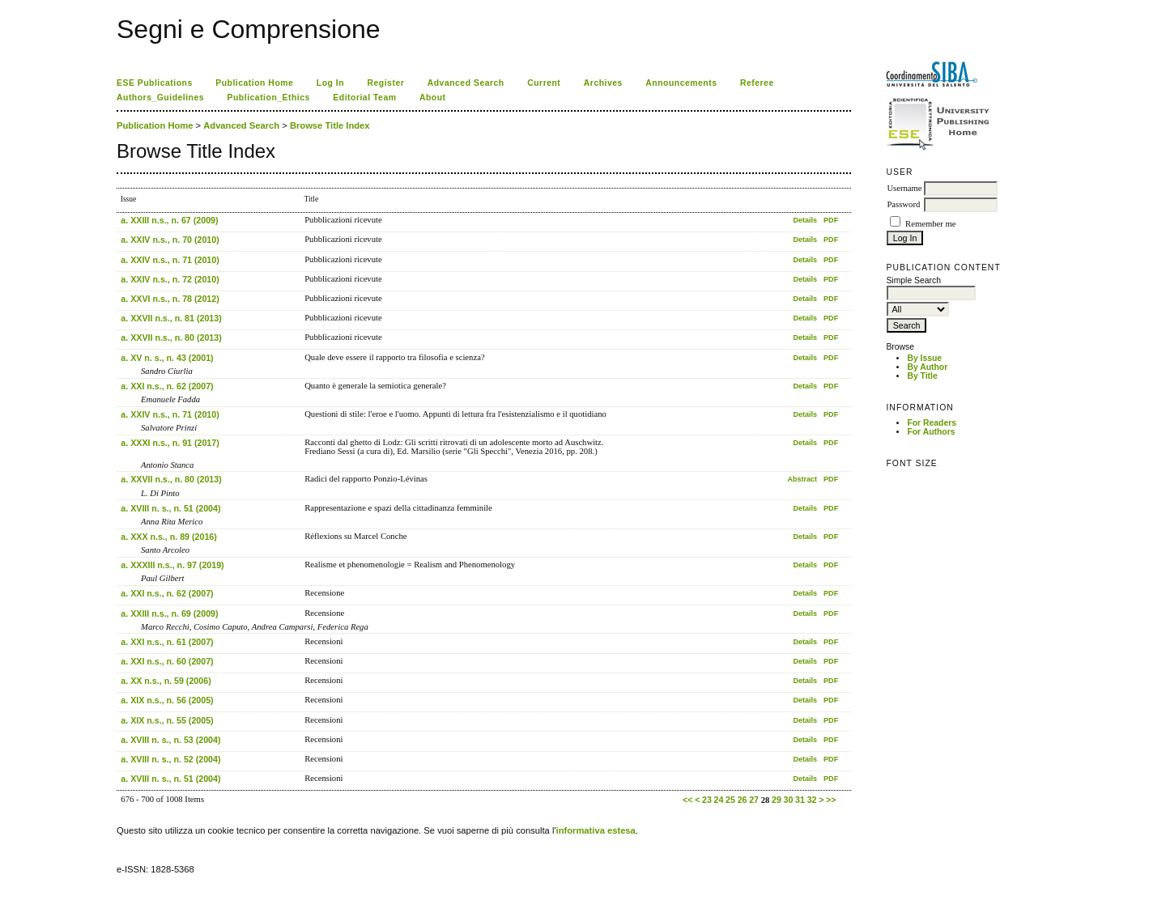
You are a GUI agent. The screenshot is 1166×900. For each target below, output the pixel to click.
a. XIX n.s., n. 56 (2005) (167, 700)
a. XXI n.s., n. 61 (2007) (167, 642)
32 (812, 799)
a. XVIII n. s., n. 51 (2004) (170, 508)
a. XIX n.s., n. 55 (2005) (167, 720)
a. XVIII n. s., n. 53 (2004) (170, 740)
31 (800, 799)
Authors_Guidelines (160, 97)
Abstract (802, 479)
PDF (830, 220)
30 (789, 799)
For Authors (931, 431)
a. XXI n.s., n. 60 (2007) (167, 661)
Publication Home (254, 83)
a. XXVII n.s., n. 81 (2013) (171, 318)
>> (831, 799)
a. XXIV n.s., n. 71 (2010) (170, 260)
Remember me (930, 223)
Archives (603, 83)
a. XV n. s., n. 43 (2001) (167, 358)
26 (742, 799)
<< (687, 799)
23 (707, 799)
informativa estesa (596, 830)
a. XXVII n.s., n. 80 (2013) (171, 337)
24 (719, 799)
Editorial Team (364, 97)
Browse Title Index (330, 125)
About (432, 97)
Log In (330, 83)
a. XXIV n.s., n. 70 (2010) (170, 239)
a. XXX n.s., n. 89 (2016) (168, 536)
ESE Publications (155, 83)
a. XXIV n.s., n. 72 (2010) (170, 279)
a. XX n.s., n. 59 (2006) (166, 681)
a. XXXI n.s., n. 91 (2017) (170, 443)
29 (776, 799)
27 (754, 799)
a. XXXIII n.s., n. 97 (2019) (172, 565)
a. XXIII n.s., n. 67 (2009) (169, 220)
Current (543, 83)
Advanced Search (466, 83)
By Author (927, 367)
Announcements (681, 83)
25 (730, 799)
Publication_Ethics (269, 97)
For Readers (931, 422)
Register (386, 83)
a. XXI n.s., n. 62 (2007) (167, 386)
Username (904, 188)
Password (903, 204)
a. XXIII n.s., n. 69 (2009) (169, 613)
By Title (922, 375)
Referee (757, 83)
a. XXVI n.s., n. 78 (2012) (170, 299)
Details (805, 220)
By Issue (924, 358)
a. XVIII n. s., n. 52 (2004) (170, 759)
